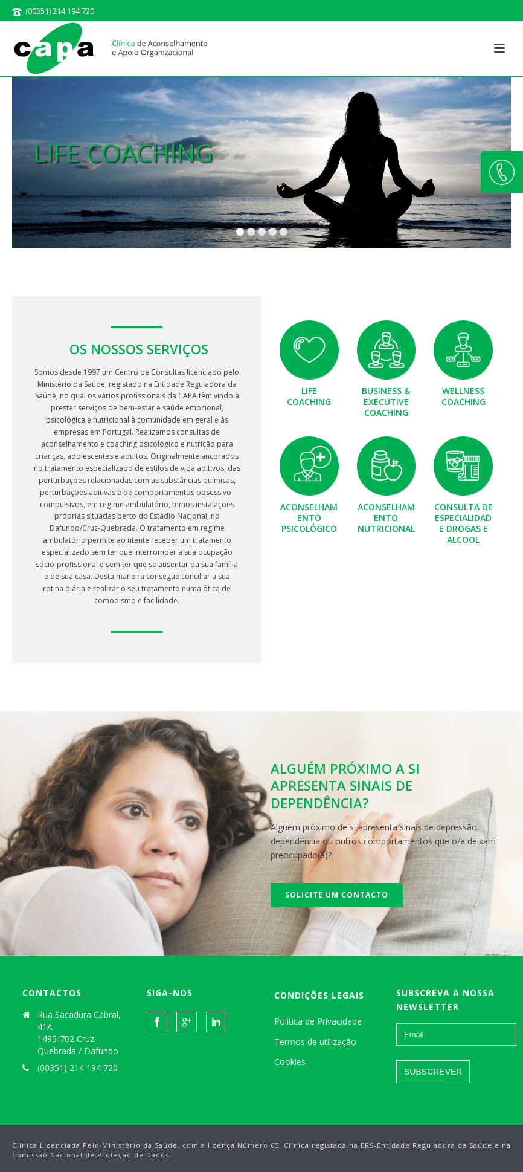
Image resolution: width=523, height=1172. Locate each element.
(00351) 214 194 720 (59, 10)
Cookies (290, 1061)
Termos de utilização (315, 1041)
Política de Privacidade (318, 1021)
